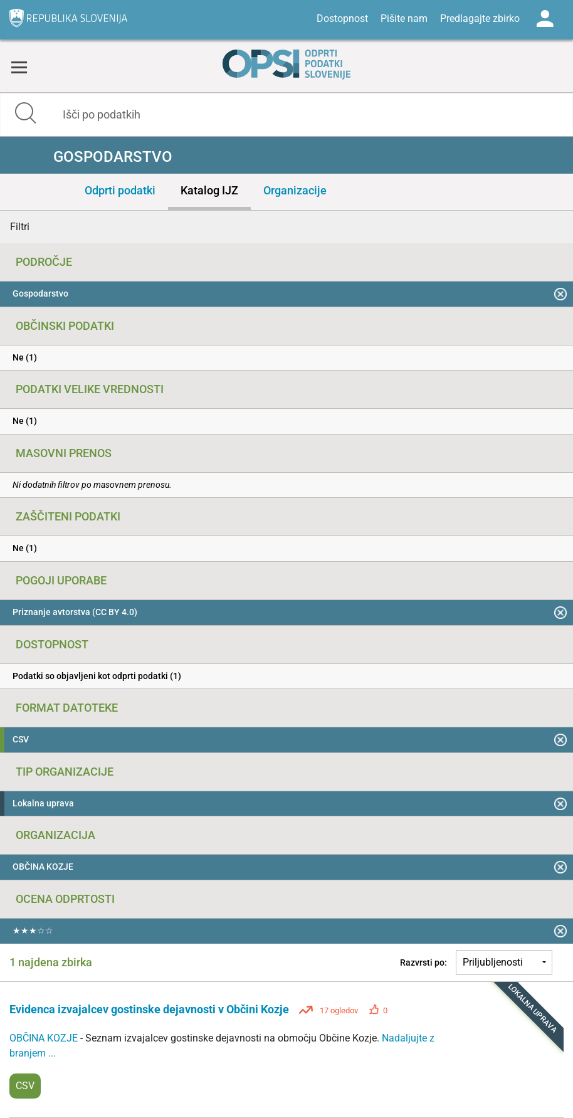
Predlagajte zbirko (480, 18)
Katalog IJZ (209, 190)
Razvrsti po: (423, 962)
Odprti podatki (120, 190)
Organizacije (295, 190)
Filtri (19, 227)
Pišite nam (404, 18)
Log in (545, 19)
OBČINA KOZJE (44, 1038)
